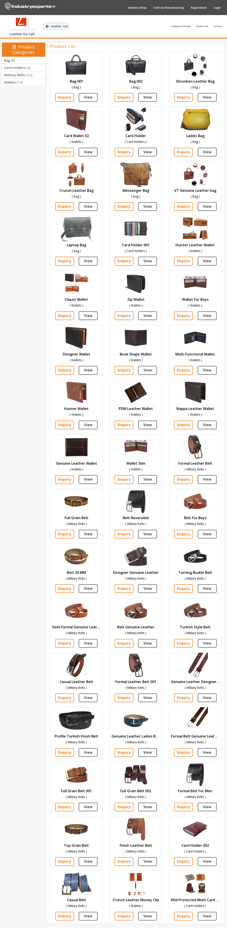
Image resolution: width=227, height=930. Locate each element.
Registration (199, 8)
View (88, 97)
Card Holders (17, 67)
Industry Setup (137, 8)
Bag (9, 60)
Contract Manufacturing (168, 8)
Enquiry (64, 97)
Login (217, 8)
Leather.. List (56, 26)
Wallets (13, 82)
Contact (218, 26)
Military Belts (18, 75)
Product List (202, 26)
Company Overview (180, 26)
